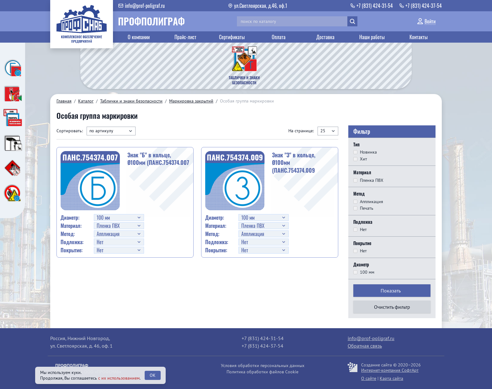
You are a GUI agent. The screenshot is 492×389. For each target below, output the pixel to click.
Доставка (325, 37)
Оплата (279, 37)
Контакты (418, 37)
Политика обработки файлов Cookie (262, 372)
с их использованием (119, 378)
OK (153, 375)
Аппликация (371, 201)
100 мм (367, 272)
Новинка (368, 152)
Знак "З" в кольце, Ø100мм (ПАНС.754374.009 (293, 162)
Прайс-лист (185, 37)
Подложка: (72, 242)
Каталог (86, 101)
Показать (391, 290)
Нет (363, 229)
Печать (366, 208)
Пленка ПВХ (371, 180)
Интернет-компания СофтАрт (390, 370)
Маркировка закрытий (191, 101)
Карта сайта (391, 378)
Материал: (71, 226)
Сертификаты (232, 37)
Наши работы (372, 37)
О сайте (368, 378)
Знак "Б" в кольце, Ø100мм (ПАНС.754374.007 (158, 159)
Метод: (68, 234)
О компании (139, 37)
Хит (363, 159)
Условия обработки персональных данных (262, 365)
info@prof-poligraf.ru (371, 338)
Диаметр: (70, 217)
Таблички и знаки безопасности (131, 101)
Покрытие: (72, 250)
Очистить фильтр (392, 307)
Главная (64, 101)
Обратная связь (365, 346)
